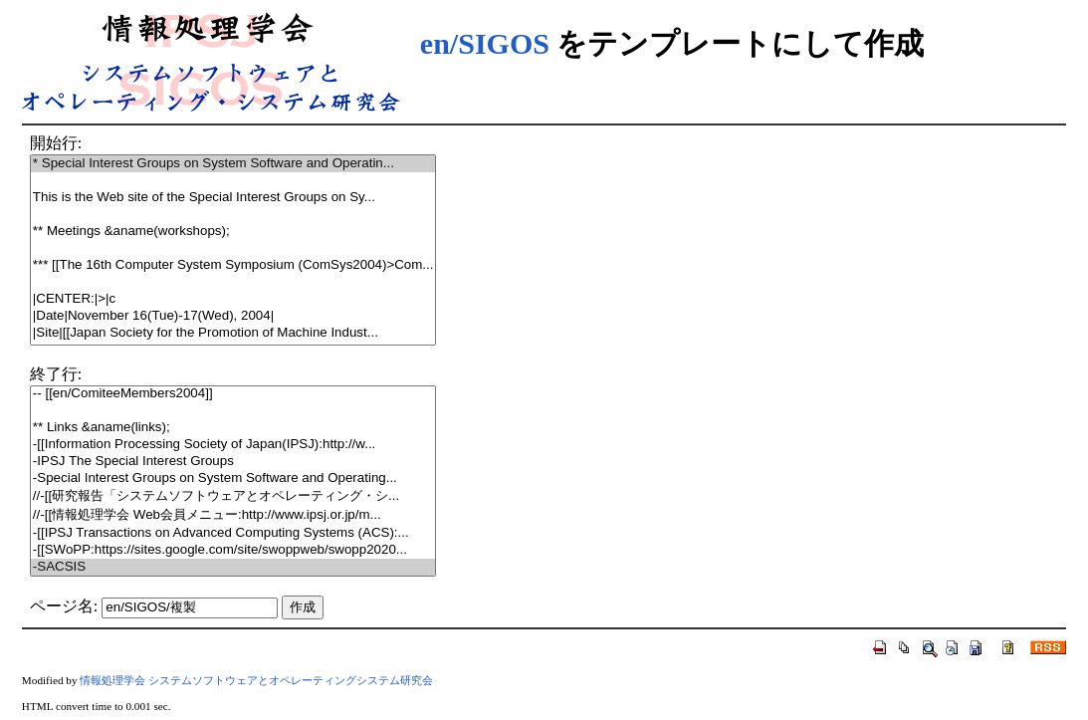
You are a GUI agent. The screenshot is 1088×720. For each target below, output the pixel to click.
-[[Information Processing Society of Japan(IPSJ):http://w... (233, 444)
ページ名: (64, 606)
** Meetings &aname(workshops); (233, 231)
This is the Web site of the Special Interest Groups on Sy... (233, 197)
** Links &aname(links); (233, 427)
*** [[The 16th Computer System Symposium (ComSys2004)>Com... (233, 265)
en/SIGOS (484, 43)
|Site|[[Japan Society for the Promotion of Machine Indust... (233, 333)
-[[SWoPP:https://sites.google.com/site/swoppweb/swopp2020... (233, 550)
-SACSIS (233, 567)
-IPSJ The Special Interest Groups (233, 461)
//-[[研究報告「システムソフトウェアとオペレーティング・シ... (233, 496)
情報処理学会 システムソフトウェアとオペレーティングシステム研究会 (256, 680)
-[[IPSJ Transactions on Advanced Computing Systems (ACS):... (233, 533)
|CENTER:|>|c (233, 299)
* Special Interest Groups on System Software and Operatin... (233, 163)
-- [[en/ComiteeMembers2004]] (233, 393)
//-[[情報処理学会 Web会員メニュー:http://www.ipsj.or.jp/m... (233, 515)
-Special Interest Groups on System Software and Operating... (233, 478)
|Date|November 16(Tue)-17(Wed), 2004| (233, 316)
